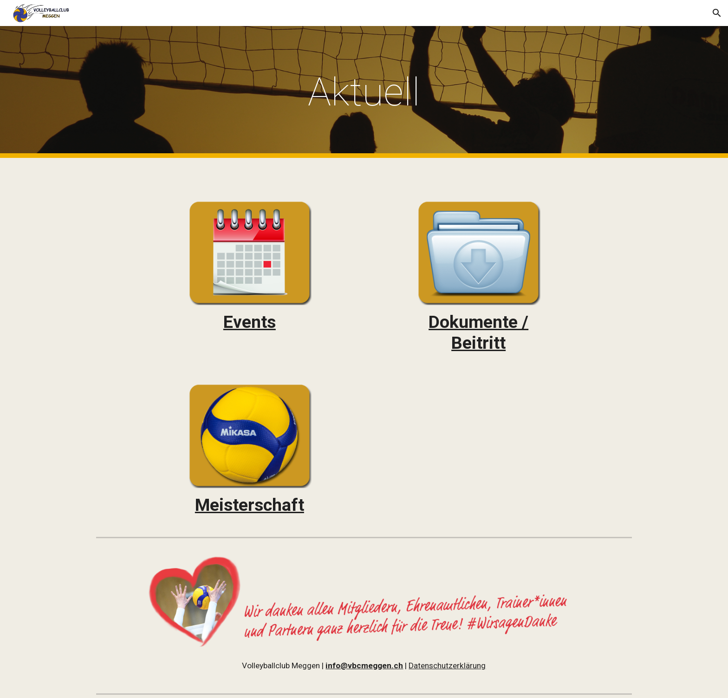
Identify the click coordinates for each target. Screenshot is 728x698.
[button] (717, 13)
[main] (364, 92)
